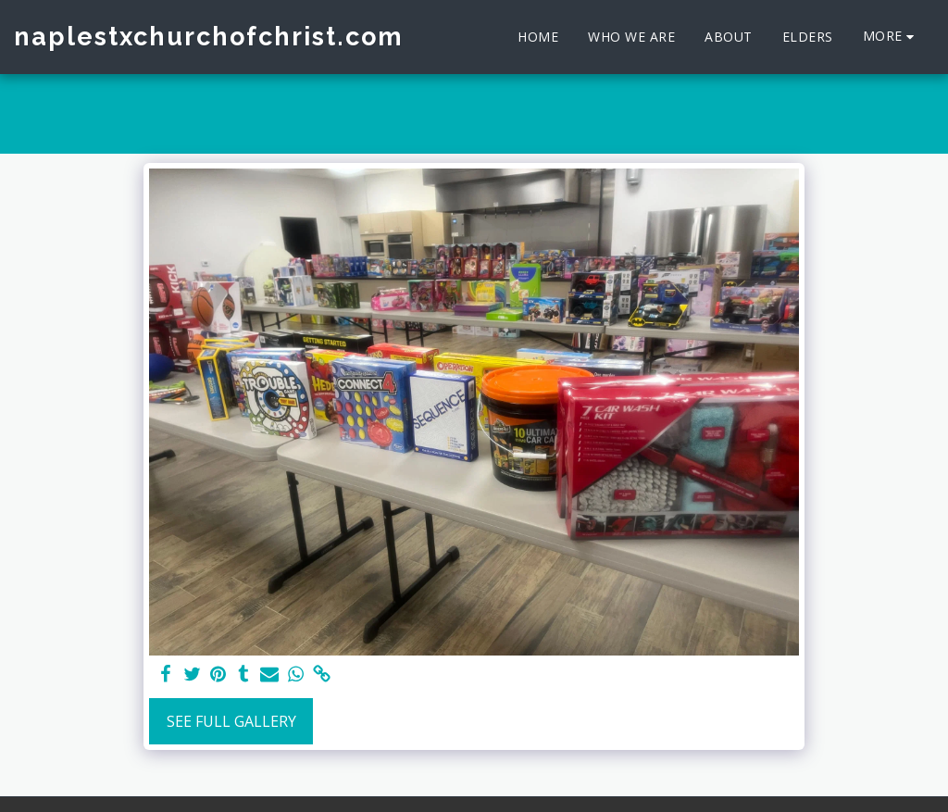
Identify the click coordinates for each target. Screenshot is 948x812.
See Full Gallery (231, 721)
